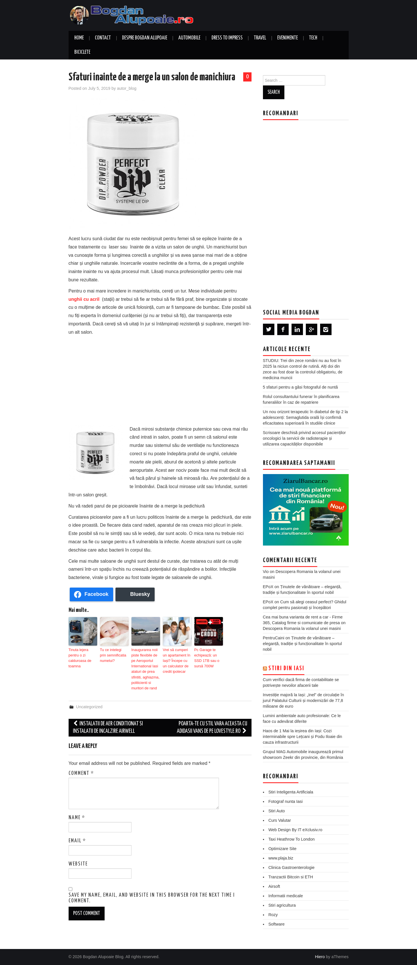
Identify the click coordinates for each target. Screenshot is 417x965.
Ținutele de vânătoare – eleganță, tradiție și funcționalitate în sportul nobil (302, 644)
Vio (266, 571)
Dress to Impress (227, 38)
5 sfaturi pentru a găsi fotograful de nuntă (300, 387)
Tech (313, 38)
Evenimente (287, 38)
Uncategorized (89, 704)
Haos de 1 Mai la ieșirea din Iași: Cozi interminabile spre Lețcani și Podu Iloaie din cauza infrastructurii (302, 737)
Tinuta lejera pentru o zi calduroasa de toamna (79, 657)
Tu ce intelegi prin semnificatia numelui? (113, 655)
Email (77, 838)
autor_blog (126, 88)
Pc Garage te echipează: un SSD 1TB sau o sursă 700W (206, 657)
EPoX (268, 586)
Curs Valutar (279, 820)
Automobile (189, 38)
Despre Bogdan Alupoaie (144, 38)
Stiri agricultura (282, 905)
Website (78, 861)
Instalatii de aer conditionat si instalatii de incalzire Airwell (108, 725)
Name (77, 814)
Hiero (320, 956)
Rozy (273, 914)
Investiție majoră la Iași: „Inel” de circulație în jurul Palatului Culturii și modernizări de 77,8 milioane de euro (303, 701)
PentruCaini (273, 638)
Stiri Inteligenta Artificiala (290, 792)
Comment (81, 770)
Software (276, 924)
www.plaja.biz (280, 858)
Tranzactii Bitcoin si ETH (290, 877)
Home (79, 38)
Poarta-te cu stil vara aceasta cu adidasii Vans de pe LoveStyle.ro (212, 725)
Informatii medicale (285, 896)
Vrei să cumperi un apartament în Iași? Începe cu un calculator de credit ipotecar (177, 660)
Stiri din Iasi (286, 668)
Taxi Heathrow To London (291, 839)
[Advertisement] (160, 379)
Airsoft (274, 886)
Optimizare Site (282, 848)
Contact (103, 38)
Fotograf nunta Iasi (285, 801)
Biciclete (82, 52)
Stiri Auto (276, 811)
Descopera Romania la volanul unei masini (302, 628)
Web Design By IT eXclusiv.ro (295, 829)
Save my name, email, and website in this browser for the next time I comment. (152, 895)
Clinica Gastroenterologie (291, 867)
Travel (260, 38)
